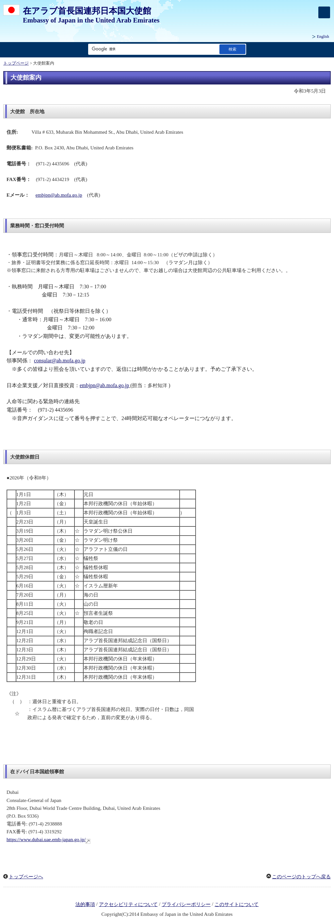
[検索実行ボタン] (232, 49)
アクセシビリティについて (128, 904)
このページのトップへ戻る (301, 876)
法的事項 (85, 904)
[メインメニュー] (324, 12)
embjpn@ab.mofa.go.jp (59, 195)
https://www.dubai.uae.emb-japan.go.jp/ (48, 839)
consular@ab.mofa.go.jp (59, 360)
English (323, 36)
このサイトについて (237, 904)
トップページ (16, 63)
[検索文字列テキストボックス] (152, 49)
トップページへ (26, 876)
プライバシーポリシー (186, 904)
